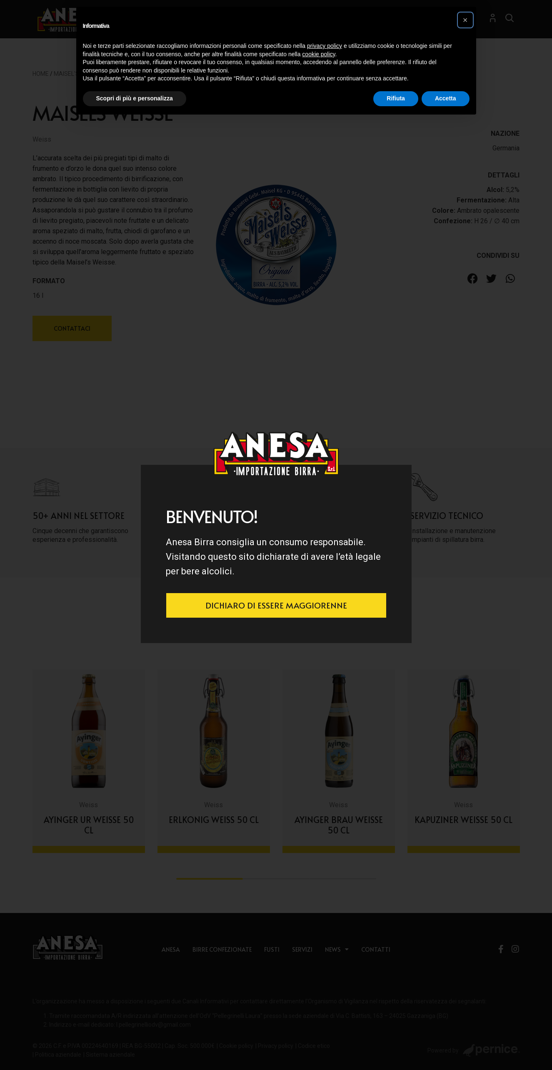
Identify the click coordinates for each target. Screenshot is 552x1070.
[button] (465, 20)
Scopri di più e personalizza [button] (134, 98)
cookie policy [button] (318, 54)
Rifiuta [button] (396, 98)
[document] (276, 535)
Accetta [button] (445, 98)
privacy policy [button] (324, 45)
